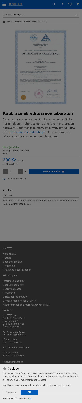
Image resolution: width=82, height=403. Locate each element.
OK (29, 392)
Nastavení (11, 392)
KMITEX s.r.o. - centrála (16, 347)
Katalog (7, 258)
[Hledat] (54, 4)
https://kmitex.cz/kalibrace (28, 132)
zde (29, 398)
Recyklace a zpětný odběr (17, 269)
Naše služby (9, 254)
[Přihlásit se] (62, 4)
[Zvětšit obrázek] (41, 67)
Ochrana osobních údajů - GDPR (19, 300)
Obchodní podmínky (13, 285)
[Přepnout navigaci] (4, 4)
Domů (7, 22)
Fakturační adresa (13, 361)
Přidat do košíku (54, 171)
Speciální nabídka (12, 262)
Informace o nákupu (13, 281)
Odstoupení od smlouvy (15, 296)
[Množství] (13, 171)
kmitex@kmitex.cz (14, 334)
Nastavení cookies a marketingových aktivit (26, 304)
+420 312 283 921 (14, 331)
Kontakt (7, 310)
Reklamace (9, 292)
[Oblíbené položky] (70, 4)
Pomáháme (9, 265)
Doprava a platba (12, 289)
